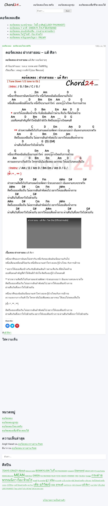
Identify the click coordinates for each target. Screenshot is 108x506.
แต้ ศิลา (7, 332)
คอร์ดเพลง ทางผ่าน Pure (30, 444)
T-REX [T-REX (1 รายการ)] (76, 476)
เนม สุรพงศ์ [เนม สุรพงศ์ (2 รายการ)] (57, 484)
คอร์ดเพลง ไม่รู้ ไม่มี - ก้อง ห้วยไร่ (26, 34)
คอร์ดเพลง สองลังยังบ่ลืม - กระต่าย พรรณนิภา (32, 31)
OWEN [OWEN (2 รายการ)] (36, 475)
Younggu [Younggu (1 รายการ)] (88, 476)
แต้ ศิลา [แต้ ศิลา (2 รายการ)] (86, 484)
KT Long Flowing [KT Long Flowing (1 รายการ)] (99, 471)
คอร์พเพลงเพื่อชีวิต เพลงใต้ (92, 5)
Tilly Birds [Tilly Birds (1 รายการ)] (82, 476)
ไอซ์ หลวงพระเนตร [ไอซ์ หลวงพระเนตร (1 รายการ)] (37, 488)
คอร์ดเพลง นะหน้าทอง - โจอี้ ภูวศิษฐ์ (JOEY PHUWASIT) (37, 25)
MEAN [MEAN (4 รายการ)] (19, 475)
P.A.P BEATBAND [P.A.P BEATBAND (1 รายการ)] (45, 476)
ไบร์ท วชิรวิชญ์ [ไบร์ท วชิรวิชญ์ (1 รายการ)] (26, 488)
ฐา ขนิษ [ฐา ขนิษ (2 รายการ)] (50, 480)
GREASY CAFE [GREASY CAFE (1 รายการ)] (89, 471)
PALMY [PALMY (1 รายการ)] (53, 476)
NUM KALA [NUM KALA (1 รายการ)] (28, 476)
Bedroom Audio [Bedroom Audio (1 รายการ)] (30, 471)
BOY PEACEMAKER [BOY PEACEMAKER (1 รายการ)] (61, 471)
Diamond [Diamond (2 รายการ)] (79, 470)
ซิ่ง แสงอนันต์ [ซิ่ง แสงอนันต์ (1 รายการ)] (42, 480)
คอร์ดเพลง (7, 418)
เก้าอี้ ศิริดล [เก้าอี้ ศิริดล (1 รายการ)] (10, 485)
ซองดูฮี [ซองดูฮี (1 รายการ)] (35, 480)
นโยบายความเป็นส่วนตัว (54, 500)
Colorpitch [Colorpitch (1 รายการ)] (71, 471)
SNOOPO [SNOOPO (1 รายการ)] (64, 476)
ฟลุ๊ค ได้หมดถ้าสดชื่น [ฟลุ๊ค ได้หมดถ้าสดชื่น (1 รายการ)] (77, 480)
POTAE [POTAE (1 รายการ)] (58, 476)
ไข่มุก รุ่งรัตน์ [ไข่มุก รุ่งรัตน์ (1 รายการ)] (18, 488)
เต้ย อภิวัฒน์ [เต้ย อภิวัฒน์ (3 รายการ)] (42, 484)
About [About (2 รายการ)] (21, 470)
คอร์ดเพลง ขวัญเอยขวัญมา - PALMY (28, 37)
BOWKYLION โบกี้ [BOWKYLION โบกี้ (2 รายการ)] (45, 470)
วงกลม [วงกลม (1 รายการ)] (4, 485)
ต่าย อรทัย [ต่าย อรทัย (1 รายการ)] (58, 480)
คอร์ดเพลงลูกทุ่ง (66, 5)
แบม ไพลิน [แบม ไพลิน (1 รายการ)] (94, 485)
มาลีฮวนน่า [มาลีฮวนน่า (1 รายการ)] (88, 480)
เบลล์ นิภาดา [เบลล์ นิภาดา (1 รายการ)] (68, 485)
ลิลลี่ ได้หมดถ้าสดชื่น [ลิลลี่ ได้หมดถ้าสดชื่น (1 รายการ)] (98, 480)
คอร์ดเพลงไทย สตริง (43, 5)
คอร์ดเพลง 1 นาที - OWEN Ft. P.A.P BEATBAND (33, 28)
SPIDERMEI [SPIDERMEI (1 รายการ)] (70, 476)
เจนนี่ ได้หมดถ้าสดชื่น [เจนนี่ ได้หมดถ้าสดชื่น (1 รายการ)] (20, 485)
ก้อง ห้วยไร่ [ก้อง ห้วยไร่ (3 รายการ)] (24, 480)
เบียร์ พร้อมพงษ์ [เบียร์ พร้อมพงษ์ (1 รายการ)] (76, 485)
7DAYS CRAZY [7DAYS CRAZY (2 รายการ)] (10, 470)
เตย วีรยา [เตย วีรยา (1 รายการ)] (30, 485)
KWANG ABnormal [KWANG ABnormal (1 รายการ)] (7, 476)
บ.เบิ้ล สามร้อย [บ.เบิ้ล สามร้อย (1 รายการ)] (66, 480)
